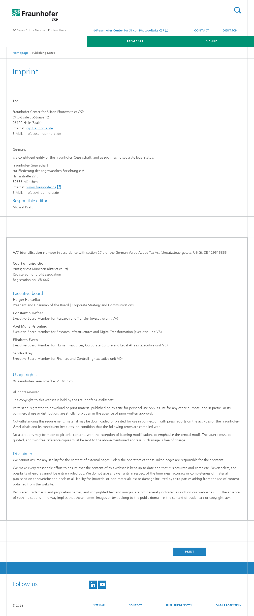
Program (135, 41)
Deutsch (230, 30)
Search (237, 10)
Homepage (21, 53)
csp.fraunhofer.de (40, 128)
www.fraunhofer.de (41, 187)
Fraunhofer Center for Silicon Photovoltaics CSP (130, 30)
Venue (212, 41)
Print (189, 551)
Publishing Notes (179, 605)
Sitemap (99, 605)
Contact (201, 30)
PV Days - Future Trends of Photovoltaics (39, 30)
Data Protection (228, 605)
